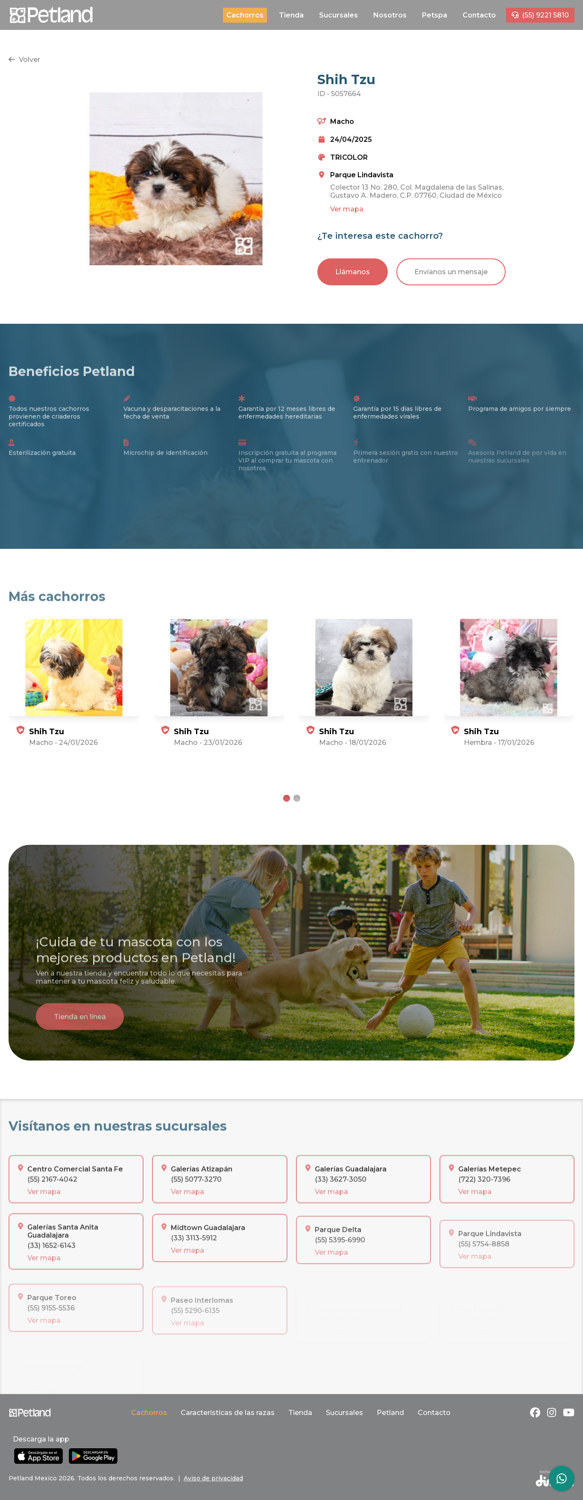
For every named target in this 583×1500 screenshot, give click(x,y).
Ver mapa (346, 209)
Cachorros (245, 15)
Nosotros (390, 15)
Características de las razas (228, 1413)
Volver (24, 60)
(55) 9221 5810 (540, 15)
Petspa (434, 15)
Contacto (479, 15)
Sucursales (338, 15)
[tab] (286, 798)
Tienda (291, 15)
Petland (390, 1413)
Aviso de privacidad (213, 1478)
